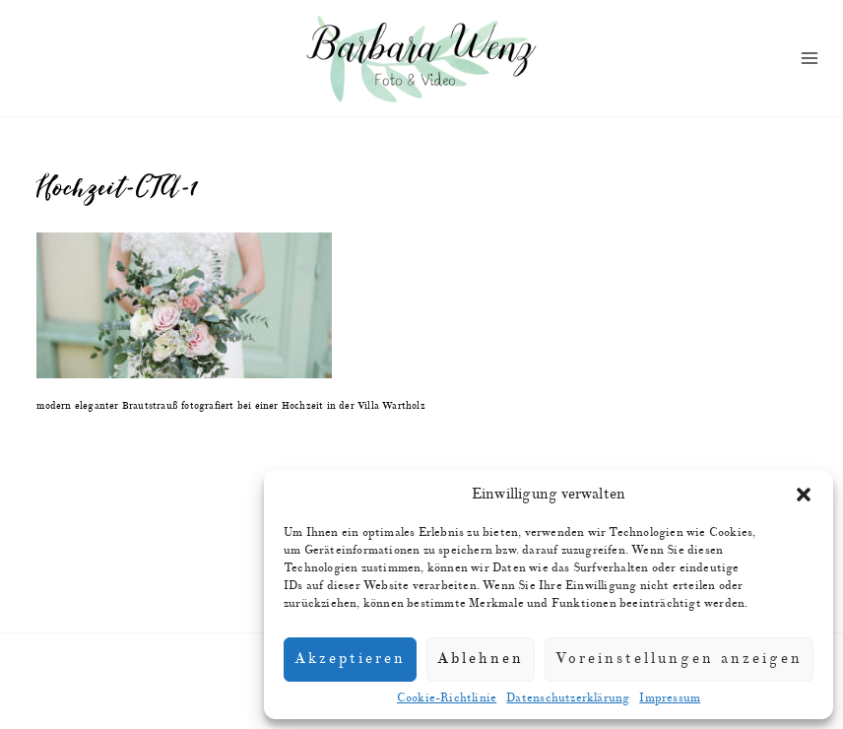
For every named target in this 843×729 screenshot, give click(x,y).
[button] (803, 494)
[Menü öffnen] (809, 58)
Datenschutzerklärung (567, 698)
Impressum (669, 698)
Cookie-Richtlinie (446, 698)
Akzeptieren (350, 658)
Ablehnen (480, 658)
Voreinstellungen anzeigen (679, 658)
